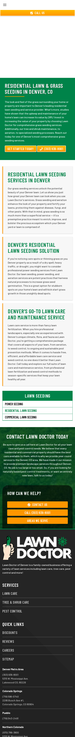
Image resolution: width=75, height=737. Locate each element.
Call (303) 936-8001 (37, 501)
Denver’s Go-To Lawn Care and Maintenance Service (36, 302)
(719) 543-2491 (10, 706)
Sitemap (8, 647)
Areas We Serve (37, 509)
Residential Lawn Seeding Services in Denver (37, 165)
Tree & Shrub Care (15, 591)
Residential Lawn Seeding (21, 399)
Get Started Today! (21, 137)
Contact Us (37, 493)
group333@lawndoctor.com (42, 728)
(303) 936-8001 (51, 137)
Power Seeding (14, 392)
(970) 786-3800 (10, 720)
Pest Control (12, 599)
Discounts (10, 621)
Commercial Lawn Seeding (21, 406)
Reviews (8, 630)
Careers (8, 639)
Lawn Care (9, 582)
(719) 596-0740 (10, 684)
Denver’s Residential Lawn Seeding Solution (33, 236)
